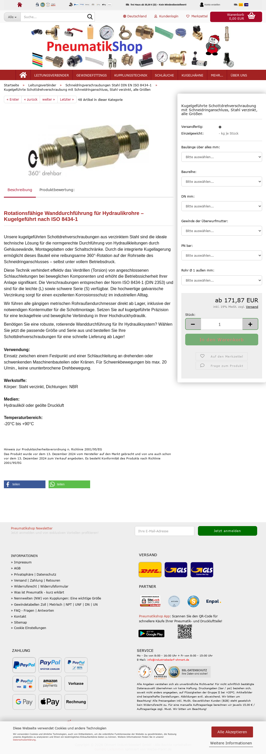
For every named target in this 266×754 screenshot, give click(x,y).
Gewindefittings (91, 76)
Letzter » (67, 102)
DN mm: (188, 199)
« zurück (30, 102)
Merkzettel (197, 16)
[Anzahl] (222, 326)
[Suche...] (12, 17)
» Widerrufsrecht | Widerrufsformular (39, 589)
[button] (134, 16)
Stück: (190, 317)
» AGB (16, 571)
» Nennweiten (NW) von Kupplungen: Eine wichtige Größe (56, 601)
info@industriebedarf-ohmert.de (168, 662)
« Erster (12, 102)
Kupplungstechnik (130, 76)
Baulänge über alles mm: (200, 149)
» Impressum (21, 565)
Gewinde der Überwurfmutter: (204, 223)
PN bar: (187, 248)
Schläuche (164, 76)
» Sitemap (19, 625)
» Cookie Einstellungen (28, 630)
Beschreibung (20, 192)
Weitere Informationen (231, 743)
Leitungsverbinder (51, 76)
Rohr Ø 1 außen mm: (197, 273)
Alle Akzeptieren (232, 732)
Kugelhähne (192, 76)
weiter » (48, 102)
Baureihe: (188, 174)
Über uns (239, 76)
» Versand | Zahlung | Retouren (35, 583)
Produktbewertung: (57, 192)
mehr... (217, 76)
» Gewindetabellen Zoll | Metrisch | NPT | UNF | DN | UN (54, 607)
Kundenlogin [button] (166, 16)
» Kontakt (18, 619)
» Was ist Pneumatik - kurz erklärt (37, 595)
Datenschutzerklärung (24, 739)
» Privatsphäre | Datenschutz (33, 577)
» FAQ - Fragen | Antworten (32, 613)
